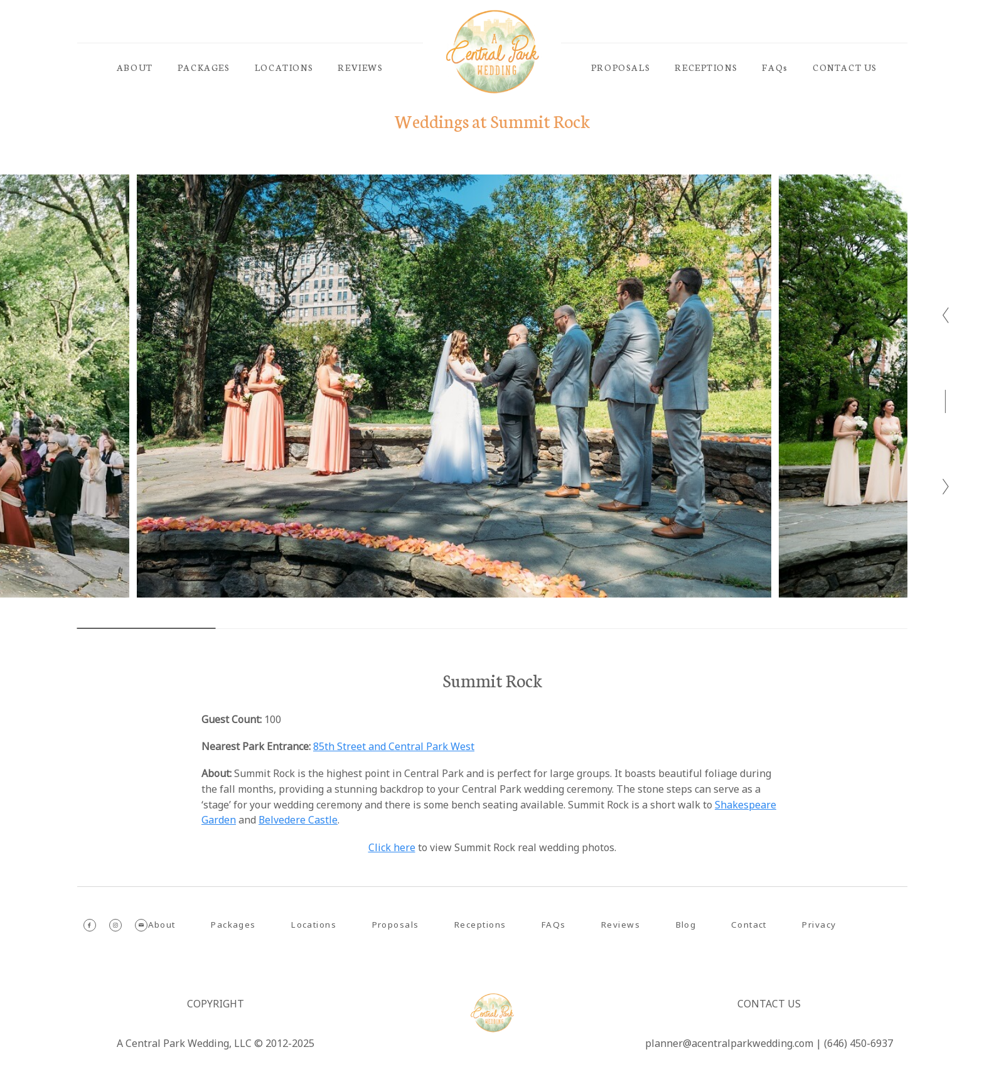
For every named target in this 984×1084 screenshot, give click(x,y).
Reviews (620, 924)
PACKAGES (204, 67)
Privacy (818, 924)
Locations (313, 924)
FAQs (775, 67)
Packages (233, 924)
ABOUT (135, 67)
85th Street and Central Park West (393, 746)
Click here (391, 847)
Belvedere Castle (298, 820)
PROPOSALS (620, 67)
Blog (686, 924)
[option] (454, 386)
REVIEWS (360, 67)
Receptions (480, 924)
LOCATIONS (284, 67)
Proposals (395, 924)
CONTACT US (845, 67)
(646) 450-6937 (858, 1043)
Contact (749, 924)
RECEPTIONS (706, 67)
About (162, 924)
